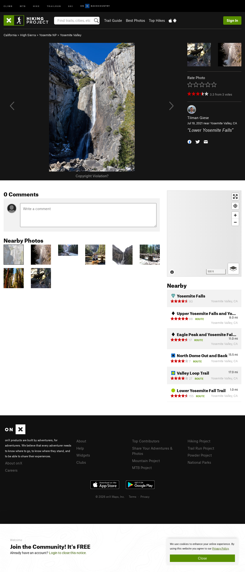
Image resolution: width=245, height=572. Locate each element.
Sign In (232, 20)
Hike (36, 5)
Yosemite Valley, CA (223, 123)
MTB (23, 5)
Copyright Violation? (92, 176)
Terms (132, 496)
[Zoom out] (235, 222)
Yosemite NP (48, 35)
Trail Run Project (201, 448)
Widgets (83, 455)
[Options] (233, 268)
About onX (13, 463)
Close (202, 558)
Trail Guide (113, 20)
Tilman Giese (198, 117)
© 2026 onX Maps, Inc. (110, 496)
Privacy (145, 496)
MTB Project (142, 467)
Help (80, 448)
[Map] (204, 233)
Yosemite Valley (70, 35)
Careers (11, 470)
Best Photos (135, 20)
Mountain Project (146, 460)
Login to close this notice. (68, 553)
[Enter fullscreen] (235, 196)
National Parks (199, 462)
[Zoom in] (235, 215)
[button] (189, 141)
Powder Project (200, 455)
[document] (202, 552)
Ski (70, 5)
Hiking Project (199, 441)
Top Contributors (145, 441)
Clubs (81, 462)
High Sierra (28, 35)
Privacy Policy (220, 548)
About (81, 441)
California (10, 35)
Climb (8, 5)
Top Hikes (157, 20)
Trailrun (54, 5)
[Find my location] (235, 205)
